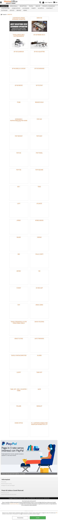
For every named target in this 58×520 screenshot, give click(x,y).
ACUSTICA (40, 11)
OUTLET (12, 14)
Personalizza (20, 517)
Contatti (4, 486)
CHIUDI (56, 512)
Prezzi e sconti (6, 497)
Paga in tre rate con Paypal (8, 490)
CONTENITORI (5, 11)
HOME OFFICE (16, 11)
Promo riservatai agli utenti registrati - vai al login (13, 478)
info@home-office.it (14, 508)
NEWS (24, 14)
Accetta (37, 517)
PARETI (33, 11)
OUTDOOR (4, 14)
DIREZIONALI (13, 7)
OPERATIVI (4, 7)
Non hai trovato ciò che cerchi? (9, 499)
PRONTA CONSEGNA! (48, 7)
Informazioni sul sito (7, 488)
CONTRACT (49, 11)
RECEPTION (22, 7)
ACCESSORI (25, 11)
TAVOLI (30, 7)
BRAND (18, 14)
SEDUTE (37, 7)
